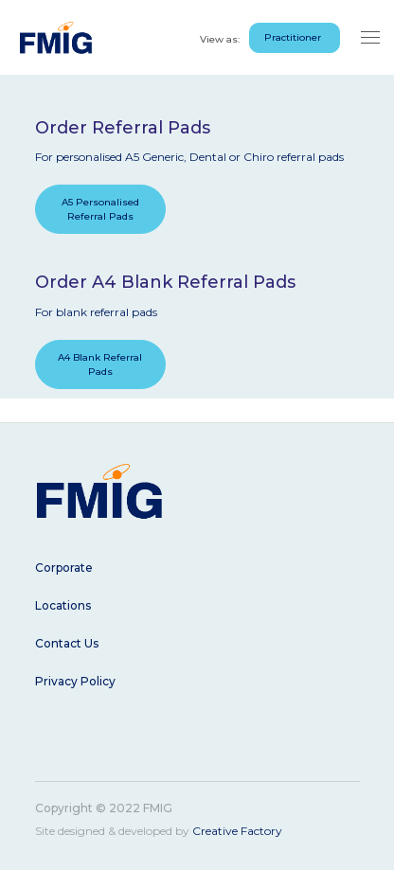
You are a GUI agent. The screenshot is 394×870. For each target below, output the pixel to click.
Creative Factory (237, 831)
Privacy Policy (75, 681)
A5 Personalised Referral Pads (100, 209)
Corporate (64, 567)
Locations (63, 605)
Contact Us (66, 643)
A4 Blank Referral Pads (100, 364)
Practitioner (292, 37)
